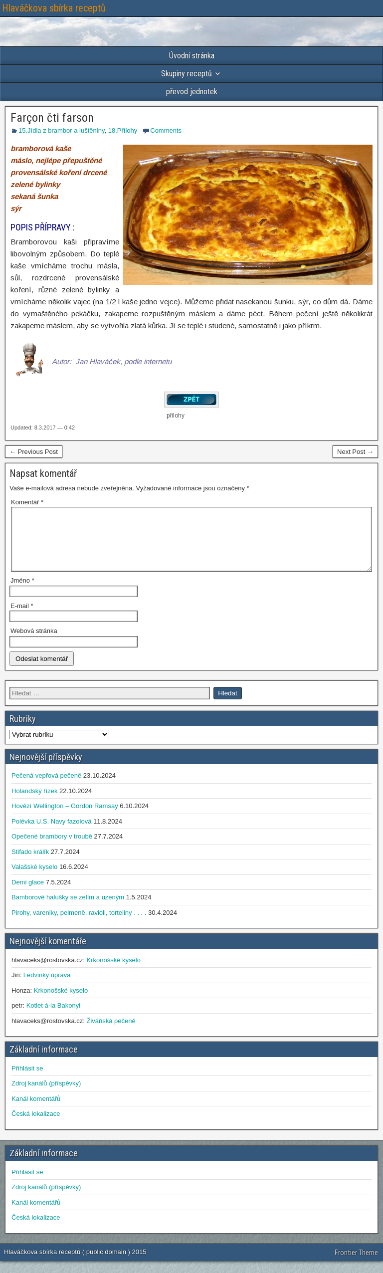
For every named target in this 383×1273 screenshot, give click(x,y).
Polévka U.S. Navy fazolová (51, 833)
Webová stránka (33, 642)
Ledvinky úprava (47, 987)
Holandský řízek (34, 803)
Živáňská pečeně (110, 1033)
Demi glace (27, 894)
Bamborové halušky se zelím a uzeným (67, 909)
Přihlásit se (27, 1080)
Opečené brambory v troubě (51, 848)
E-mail (21, 618)
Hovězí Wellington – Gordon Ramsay (64, 818)
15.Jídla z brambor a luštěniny (61, 130)
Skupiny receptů (186, 73)
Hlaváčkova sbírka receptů (54, 8)
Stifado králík (30, 863)
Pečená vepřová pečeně (46, 787)
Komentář (27, 502)
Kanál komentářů (35, 1110)
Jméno (22, 592)
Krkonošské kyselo (113, 972)
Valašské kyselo (34, 878)
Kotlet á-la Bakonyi (53, 1017)
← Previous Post (33, 451)
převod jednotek (191, 91)
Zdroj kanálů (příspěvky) (46, 1095)
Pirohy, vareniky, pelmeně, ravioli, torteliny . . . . (78, 924)
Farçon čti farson (52, 118)
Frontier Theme (356, 1264)
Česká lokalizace (35, 1125)
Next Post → (355, 451)
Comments (166, 130)
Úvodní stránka (191, 55)
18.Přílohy (123, 130)
